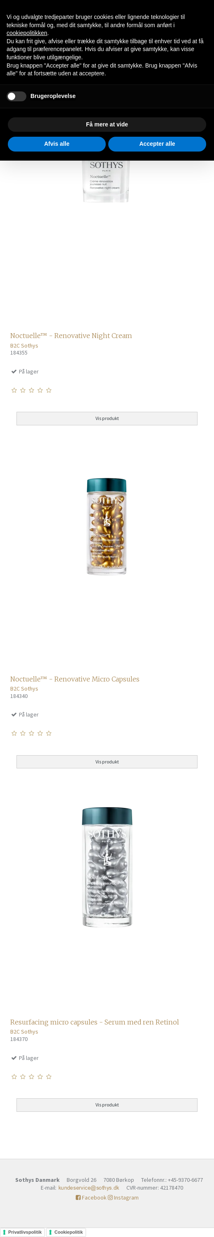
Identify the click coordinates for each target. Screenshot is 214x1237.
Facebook (91, 1197)
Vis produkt (107, 418)
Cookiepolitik (68, 1232)
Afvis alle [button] (56, 143)
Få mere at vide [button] (107, 124)
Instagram (123, 1197)
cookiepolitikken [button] (27, 33)
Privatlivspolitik (25, 1232)
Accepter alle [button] (157, 143)
